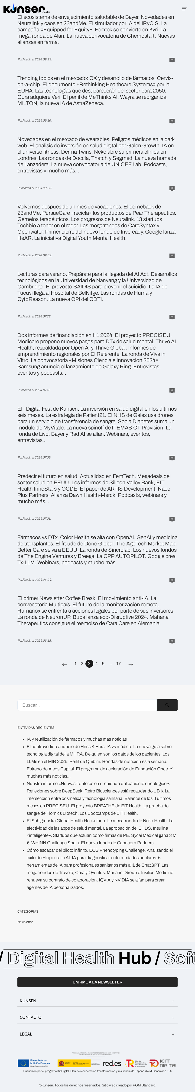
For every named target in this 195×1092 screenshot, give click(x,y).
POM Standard (144, 1085)
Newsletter (25, 922)
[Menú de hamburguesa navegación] (185, 8)
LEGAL (97, 1034)
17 (118, 663)
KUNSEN (97, 1000)
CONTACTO (97, 1017)
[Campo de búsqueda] (87, 705)
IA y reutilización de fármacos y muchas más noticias (77, 739)
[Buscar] (167, 705)
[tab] (97, 1001)
